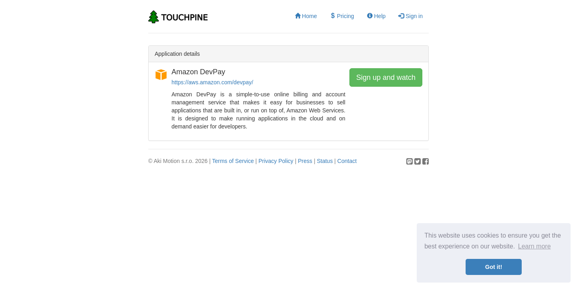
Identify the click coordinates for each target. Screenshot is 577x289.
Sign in (410, 16)
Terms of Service (233, 161)
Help (376, 16)
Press (305, 161)
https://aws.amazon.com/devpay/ (212, 82)
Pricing (342, 16)
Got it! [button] (493, 267)
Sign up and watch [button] (386, 77)
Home (306, 16)
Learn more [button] (534, 246)
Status (325, 161)
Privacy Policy (275, 161)
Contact (347, 161)
